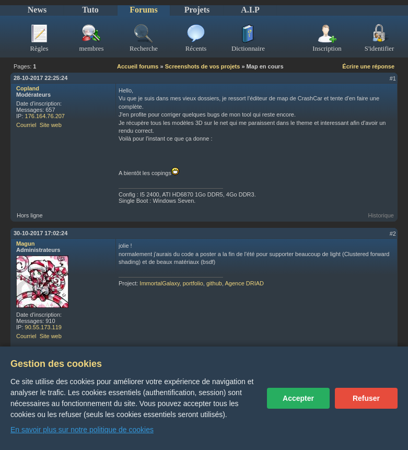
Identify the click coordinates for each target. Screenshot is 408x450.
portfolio (193, 283)
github (214, 283)
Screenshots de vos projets (202, 66)
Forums (143, 9)
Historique (381, 215)
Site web (51, 125)
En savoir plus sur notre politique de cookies (82, 429)
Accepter (298, 398)
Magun (25, 243)
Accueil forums (137, 66)
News (37, 9)
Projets (197, 9)
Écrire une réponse (368, 66)
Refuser (366, 398)
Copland (27, 88)
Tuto (90, 9)
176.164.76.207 (45, 116)
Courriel (26, 125)
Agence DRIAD (244, 283)
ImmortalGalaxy (159, 283)
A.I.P (250, 9)
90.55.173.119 (43, 327)
